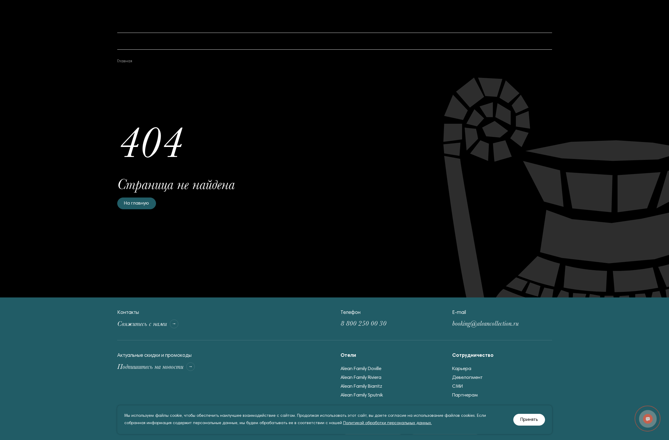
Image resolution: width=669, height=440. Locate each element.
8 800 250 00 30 (371, 324)
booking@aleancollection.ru (496, 324)
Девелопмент (467, 379)
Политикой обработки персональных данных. (387, 423)
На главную (137, 203)
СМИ (457, 388)
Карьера (462, 370)
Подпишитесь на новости (166, 369)
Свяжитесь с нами (155, 324)
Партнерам (465, 396)
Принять (529, 419)
